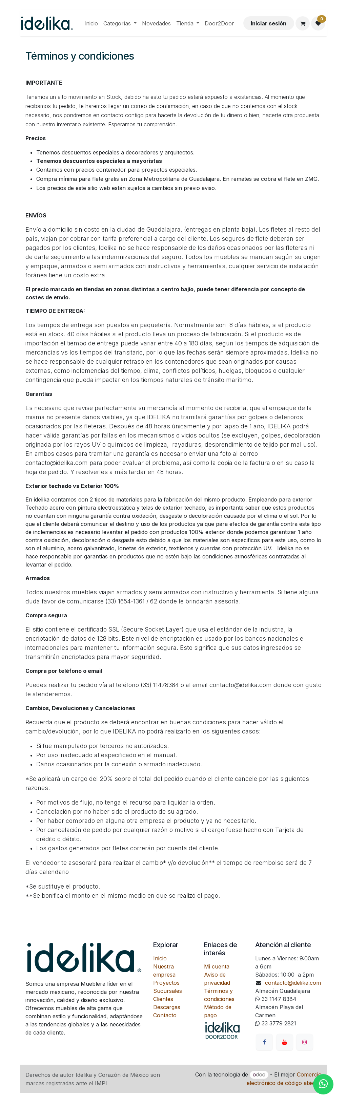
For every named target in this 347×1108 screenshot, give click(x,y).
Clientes (163, 999)
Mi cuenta (216, 966)
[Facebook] (264, 1042)
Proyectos (166, 982)
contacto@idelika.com (293, 982)
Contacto (165, 1015)
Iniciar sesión (268, 23)
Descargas (166, 1007)
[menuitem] (91, 23)
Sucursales (167, 990)
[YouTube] (285, 1042)
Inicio (160, 958)
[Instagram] (305, 1042)
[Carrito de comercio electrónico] (302, 23)
